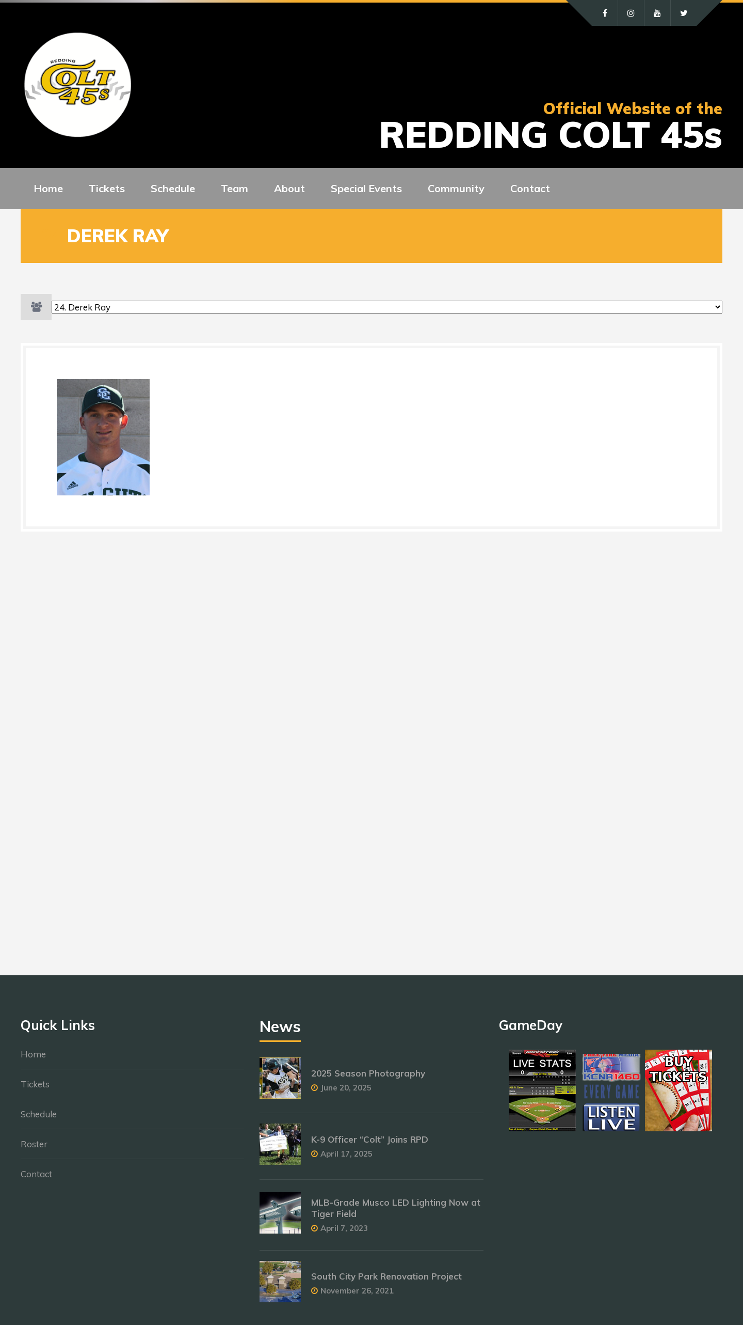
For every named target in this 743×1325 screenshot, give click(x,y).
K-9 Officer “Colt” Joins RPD (369, 1139)
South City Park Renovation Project (386, 1276)
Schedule (39, 1114)
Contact (36, 1174)
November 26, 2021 (357, 1291)
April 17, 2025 (346, 1154)
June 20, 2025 (346, 1088)
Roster (34, 1144)
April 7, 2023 (344, 1228)
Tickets (35, 1084)
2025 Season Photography (368, 1073)
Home (33, 1054)
